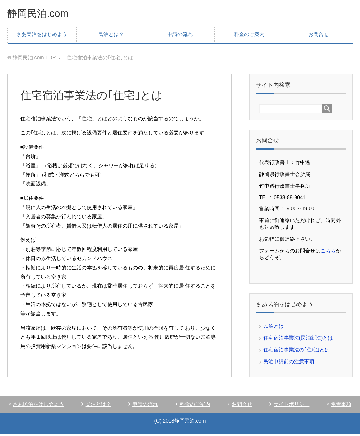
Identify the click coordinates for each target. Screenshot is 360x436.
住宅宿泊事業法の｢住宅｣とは (296, 351)
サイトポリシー (291, 406)
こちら (328, 252)
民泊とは (273, 327)
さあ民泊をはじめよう (41, 36)
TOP (34, 59)
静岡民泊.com (42, 13)
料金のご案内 (249, 36)
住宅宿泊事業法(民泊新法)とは (298, 339)
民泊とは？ (111, 36)
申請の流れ (180, 36)
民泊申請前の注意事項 (288, 363)
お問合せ (318, 36)
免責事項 (341, 406)
